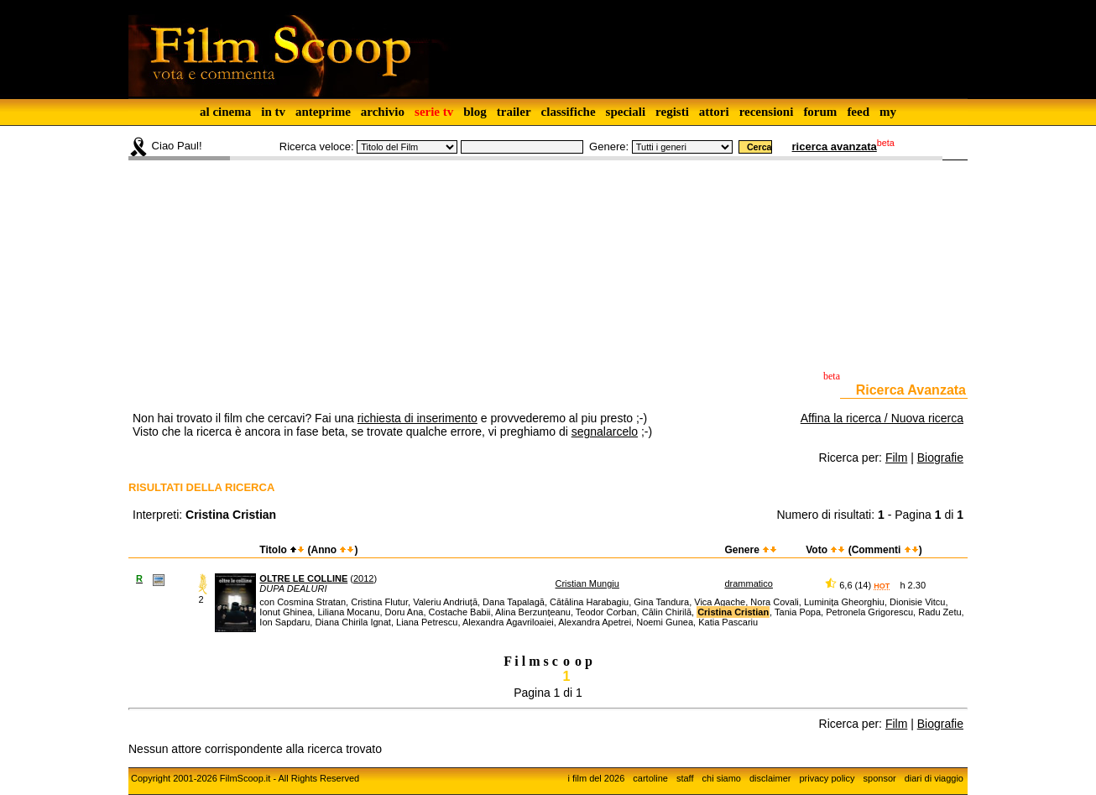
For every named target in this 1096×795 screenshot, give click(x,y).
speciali (626, 111)
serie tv (434, 111)
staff (685, 778)
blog (475, 111)
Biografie (940, 457)
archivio (382, 111)
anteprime (323, 111)
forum (820, 111)
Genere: (609, 146)
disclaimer (770, 778)
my (887, 111)
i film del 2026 (595, 778)
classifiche (568, 111)
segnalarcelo (604, 431)
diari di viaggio (934, 778)
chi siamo (721, 778)
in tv (273, 111)
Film (896, 457)
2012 (363, 578)
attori (714, 111)
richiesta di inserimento (418, 418)
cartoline (650, 778)
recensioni (766, 111)
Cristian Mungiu (587, 583)
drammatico (748, 583)
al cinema (225, 111)
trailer (514, 111)
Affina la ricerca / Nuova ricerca (882, 418)
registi (672, 111)
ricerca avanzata (834, 146)
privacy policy (827, 778)
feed (858, 111)
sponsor (880, 778)
